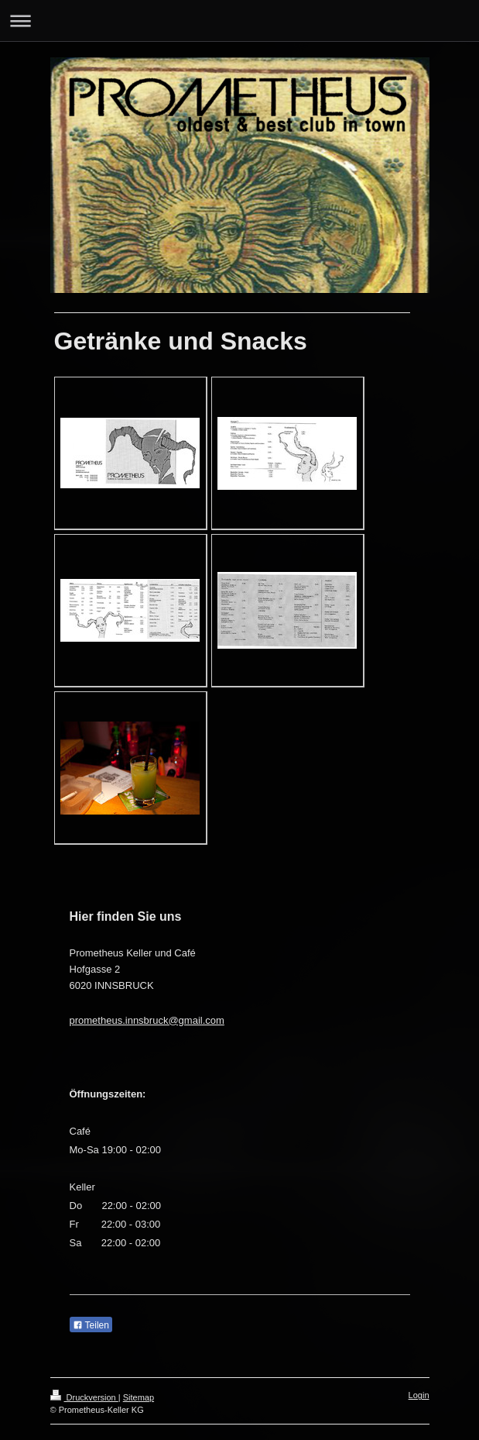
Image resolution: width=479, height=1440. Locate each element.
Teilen (91, 1325)
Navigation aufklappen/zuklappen (239, 20)
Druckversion (84, 1397)
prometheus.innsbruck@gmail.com (147, 1020)
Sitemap (138, 1397)
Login (419, 1395)
